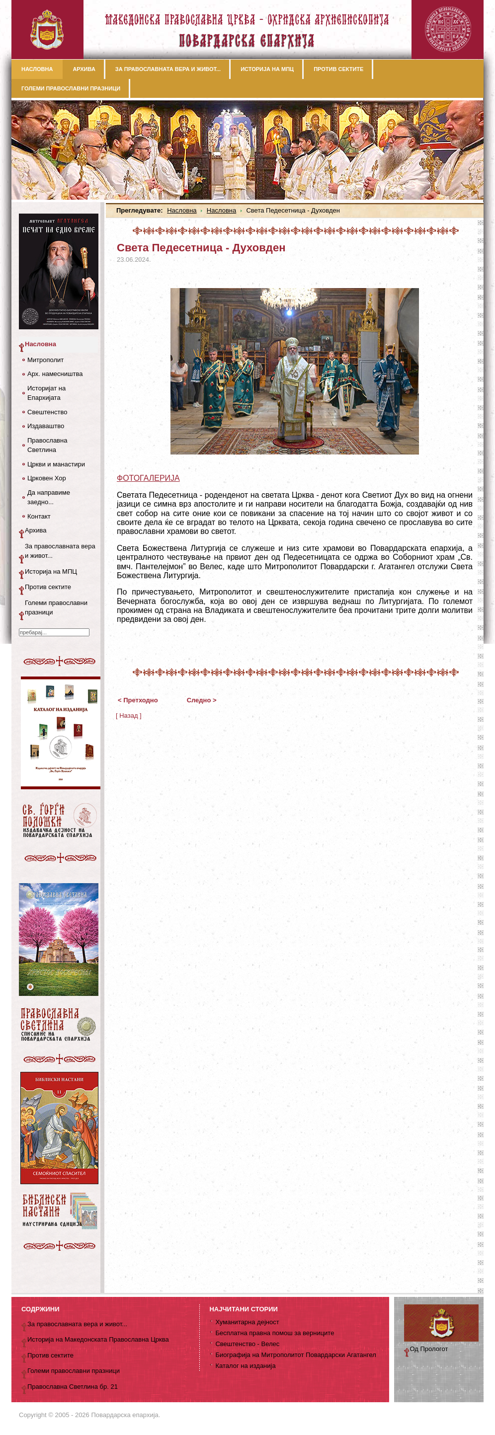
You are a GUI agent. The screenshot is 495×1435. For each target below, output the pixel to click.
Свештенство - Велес (247, 1344)
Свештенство (47, 412)
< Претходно (138, 700)
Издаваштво (45, 426)
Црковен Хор (46, 478)
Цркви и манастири (56, 464)
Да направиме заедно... (48, 497)
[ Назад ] (129, 715)
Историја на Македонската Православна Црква (98, 1339)
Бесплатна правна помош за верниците (274, 1333)
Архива (36, 530)
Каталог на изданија (245, 1365)
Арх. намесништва (54, 374)
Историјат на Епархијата (46, 393)
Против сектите (48, 587)
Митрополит (45, 360)
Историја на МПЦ (51, 571)
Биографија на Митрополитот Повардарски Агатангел (295, 1355)
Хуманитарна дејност (247, 1322)
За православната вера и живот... (60, 551)
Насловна (181, 210)
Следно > (202, 700)
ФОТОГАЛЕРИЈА (148, 478)
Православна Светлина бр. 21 (72, 1386)
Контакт (39, 516)
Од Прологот (429, 1349)
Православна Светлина (47, 445)
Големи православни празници (56, 607)
